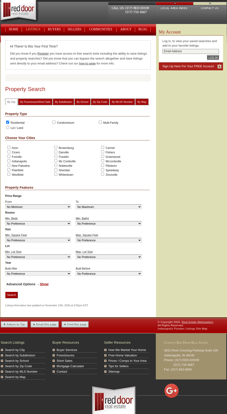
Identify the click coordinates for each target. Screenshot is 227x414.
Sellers (75, 29)
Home (14, 29)
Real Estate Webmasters (24, 12)
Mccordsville (111, 161)
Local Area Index (174, 7)
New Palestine (18, 165)
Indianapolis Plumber (171, 328)
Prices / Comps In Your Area (127, 360)
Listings (33, 29)
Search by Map (15, 377)
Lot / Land (14, 128)
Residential (15, 122)
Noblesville (63, 165)
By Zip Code (100, 101)
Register (43, 53)
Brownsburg (64, 148)
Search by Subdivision (20, 355)
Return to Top (14, 324)
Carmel (108, 148)
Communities (100, 29)
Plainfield (15, 170)
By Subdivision (63, 101)
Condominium (63, 122)
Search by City (15, 350)
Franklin (61, 157)
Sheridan (62, 170)
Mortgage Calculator (70, 366)
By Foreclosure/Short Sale (35, 101)
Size (8, 229)
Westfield (15, 174)
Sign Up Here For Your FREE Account (188, 66)
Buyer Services (67, 350)
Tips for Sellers (118, 366)
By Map (141, 101)
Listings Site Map (196, 328)
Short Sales (64, 360)
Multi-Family (108, 122)
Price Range (13, 196)
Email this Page (45, 324)
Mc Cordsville (65, 161)
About (126, 29)
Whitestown (63, 174)
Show (44, 284)
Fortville (14, 157)
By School (82, 101)
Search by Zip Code (18, 366)
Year (8, 262)
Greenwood (110, 157)
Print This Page (75, 324)
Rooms (10, 212)
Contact (62, 371)
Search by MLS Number (21, 371)
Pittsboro (109, 165)
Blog (142, 29)
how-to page (87, 63)
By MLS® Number (122, 101)
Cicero (13, 152)
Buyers (54, 29)
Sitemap (114, 371)
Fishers (108, 152)
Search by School (17, 360)
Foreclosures (65, 355)
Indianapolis (17, 161)
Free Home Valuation (122, 355)
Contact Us (209, 7)
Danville (61, 152)
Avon (12, 148)
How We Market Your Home (127, 350)
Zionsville (109, 174)
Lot (7, 246)
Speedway (110, 170)
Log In (213, 57)
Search (11, 295)
